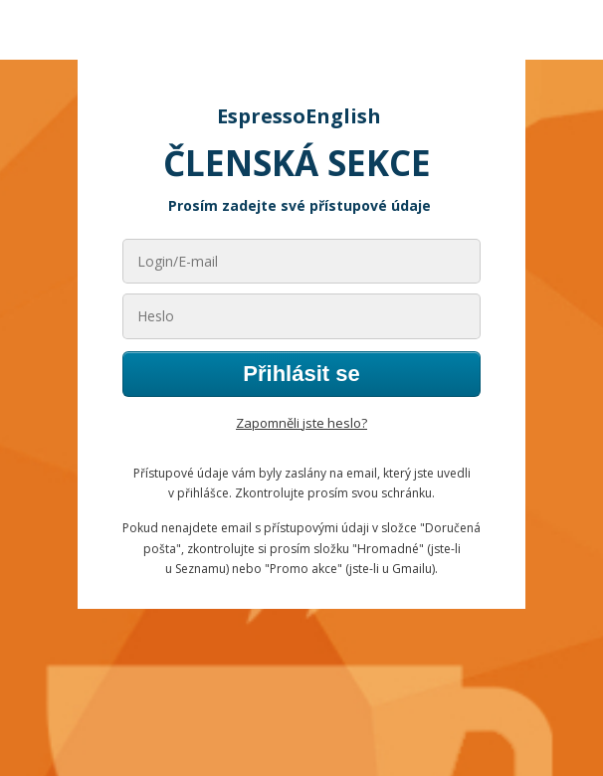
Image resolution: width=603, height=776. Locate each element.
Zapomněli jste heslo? (301, 423)
